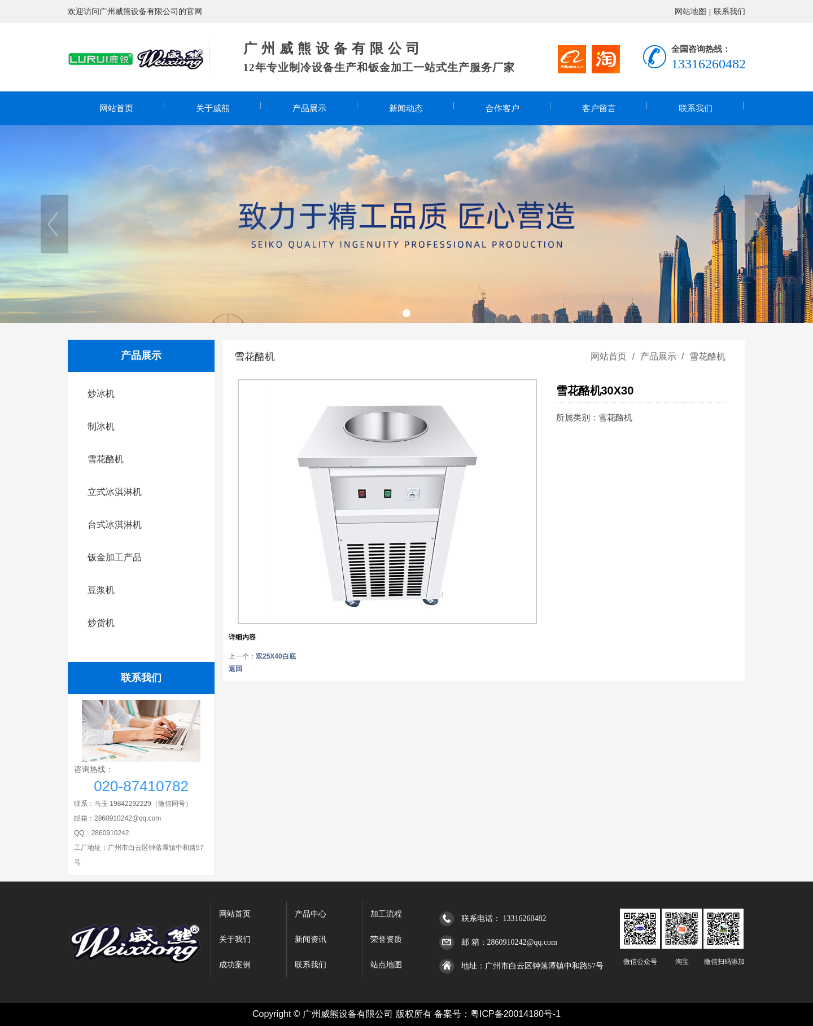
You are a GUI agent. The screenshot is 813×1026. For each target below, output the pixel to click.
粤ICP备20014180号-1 (515, 1014)
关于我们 (235, 939)
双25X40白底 (276, 656)
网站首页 (116, 108)
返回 (235, 669)
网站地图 (690, 11)
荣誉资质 (386, 939)
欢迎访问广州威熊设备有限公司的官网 (135, 11)
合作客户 (502, 108)
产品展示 (309, 108)
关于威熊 (213, 108)
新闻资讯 (310, 939)
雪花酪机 (706, 356)
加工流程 (386, 914)
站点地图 (386, 965)
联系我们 (729, 11)
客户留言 (599, 108)
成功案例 (235, 965)
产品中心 (310, 914)
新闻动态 (406, 108)
